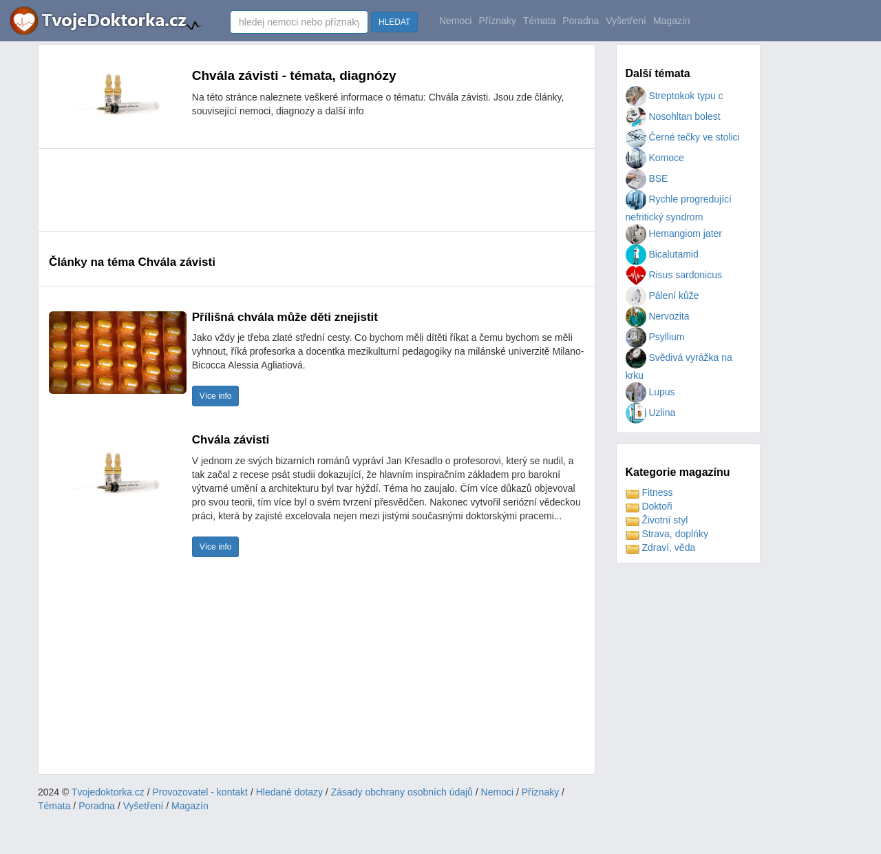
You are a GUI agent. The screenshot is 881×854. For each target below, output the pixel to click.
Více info (216, 396)
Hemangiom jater (674, 233)
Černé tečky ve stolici (683, 137)
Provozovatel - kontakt (200, 792)
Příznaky (497, 20)
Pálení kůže (662, 295)
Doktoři (649, 506)
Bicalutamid (662, 254)
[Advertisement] (299, 190)
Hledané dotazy (289, 792)
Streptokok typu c (674, 95)
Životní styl (657, 519)
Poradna (580, 20)
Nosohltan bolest (673, 116)
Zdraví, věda (661, 547)
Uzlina (651, 412)
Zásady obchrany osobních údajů (402, 792)
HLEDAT (394, 22)
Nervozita (658, 316)
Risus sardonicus (674, 274)
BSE (647, 178)
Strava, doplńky (667, 533)
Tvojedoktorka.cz (108, 792)
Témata (539, 20)
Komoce (655, 157)
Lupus (650, 391)
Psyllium (655, 336)
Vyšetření (626, 20)
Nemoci (455, 20)
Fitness (649, 492)
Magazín (671, 20)
